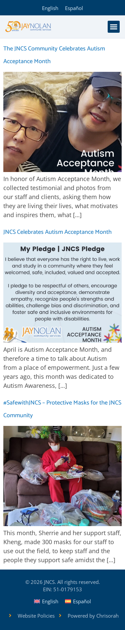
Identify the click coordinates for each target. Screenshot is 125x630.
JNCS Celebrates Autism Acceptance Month (57, 232)
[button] (114, 27)
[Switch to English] (50, 8)
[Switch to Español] (74, 8)
